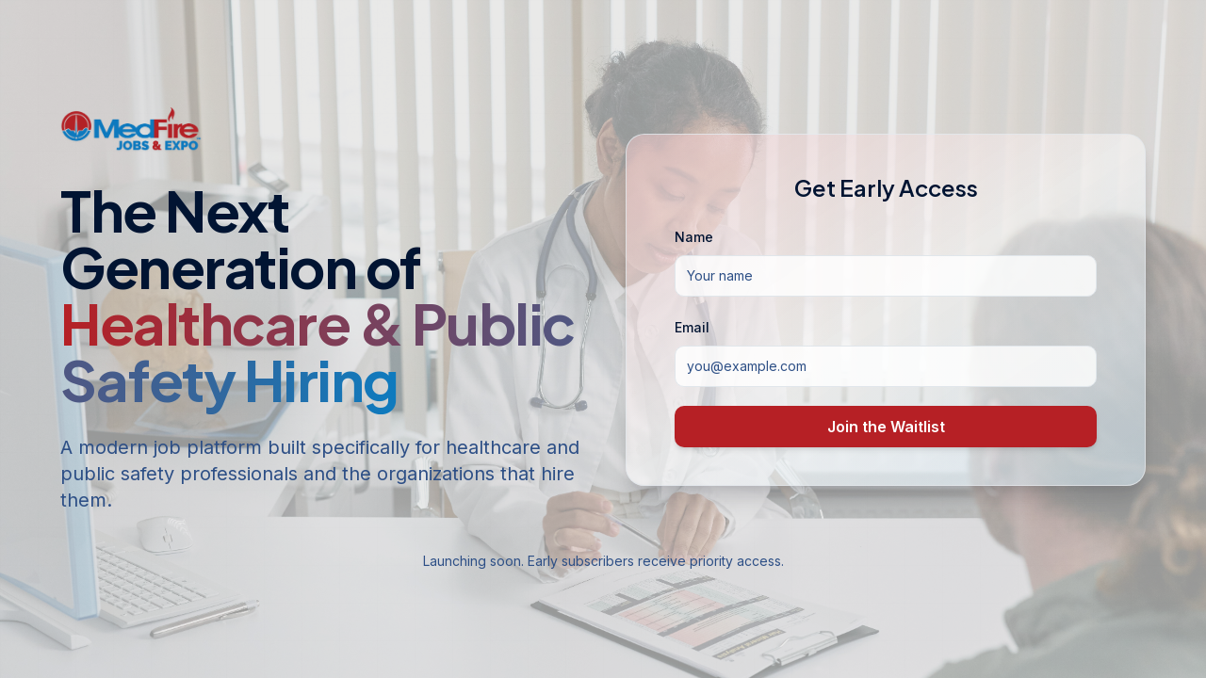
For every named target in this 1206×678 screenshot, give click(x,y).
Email (692, 327)
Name (694, 237)
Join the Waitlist (886, 426)
